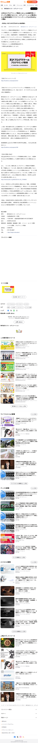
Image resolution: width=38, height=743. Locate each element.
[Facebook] (8, 310)
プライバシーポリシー (7, 730)
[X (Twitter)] (11, 310)
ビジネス (26, 304)
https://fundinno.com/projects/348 (9, 147)
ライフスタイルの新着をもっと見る (19, 483)
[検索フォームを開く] (25, 2)
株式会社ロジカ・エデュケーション (29, 26)
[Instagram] (20, 737)
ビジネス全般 (28, 307)
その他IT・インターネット (17, 307)
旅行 (14, 5)
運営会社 (3, 721)
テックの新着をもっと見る (19, 557)
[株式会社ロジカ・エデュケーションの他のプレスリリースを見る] (33, 8)
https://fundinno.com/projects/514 (9, 80)
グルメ (10, 5)
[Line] (14, 310)
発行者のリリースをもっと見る (19, 406)
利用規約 (3, 727)
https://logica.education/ (13, 232)
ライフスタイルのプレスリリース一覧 (15, 705)
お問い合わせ (19, 322)
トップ (2, 705)
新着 (2, 5)
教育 (9, 307)
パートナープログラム (7, 724)
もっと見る (33, 414)
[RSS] (23, 737)
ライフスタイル (30, 5)
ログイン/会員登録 (32, 1)
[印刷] (17, 310)
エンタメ (6, 5)
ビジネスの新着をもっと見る (19, 631)
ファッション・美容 (21, 5)
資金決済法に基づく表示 (8, 732)
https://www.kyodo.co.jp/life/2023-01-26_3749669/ (14, 179)
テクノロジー (19, 304)
